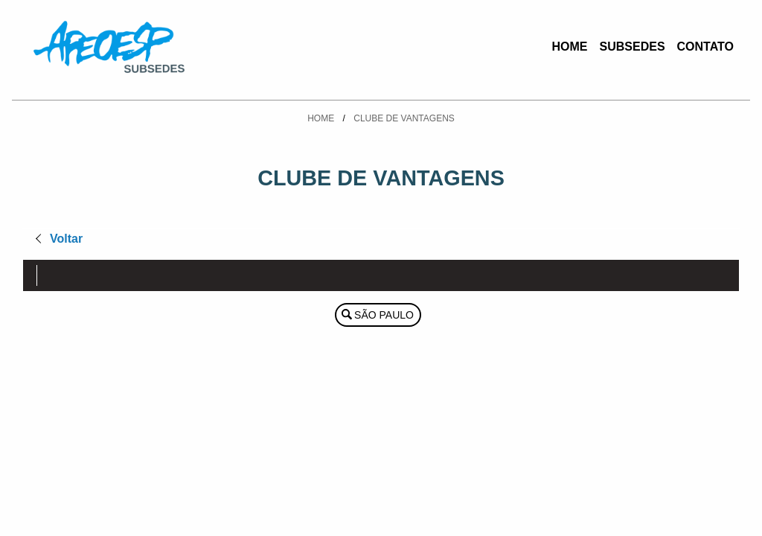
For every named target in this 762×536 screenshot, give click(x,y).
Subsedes (632, 46)
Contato (705, 46)
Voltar (66, 238)
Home (570, 46)
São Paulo (384, 315)
